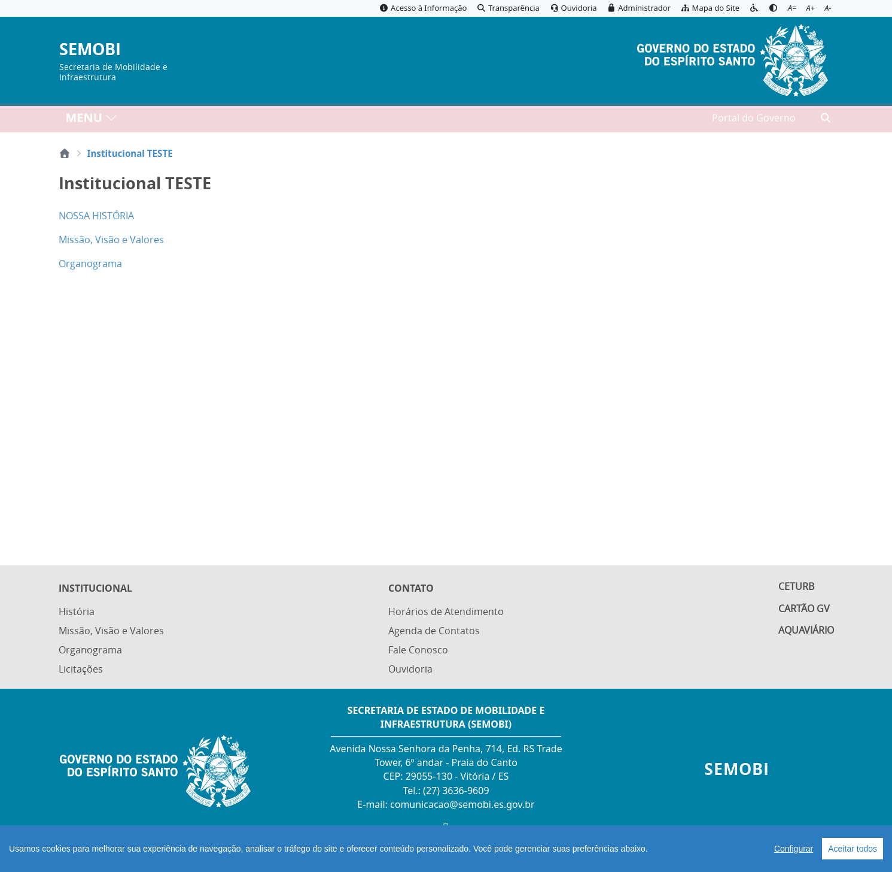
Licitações (81, 669)
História (77, 613)
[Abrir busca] (825, 120)
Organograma (90, 263)
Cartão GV (804, 612)
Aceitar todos (852, 848)
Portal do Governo (754, 120)
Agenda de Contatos (434, 631)
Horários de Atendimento (446, 613)
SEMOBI (90, 49)
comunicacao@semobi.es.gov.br (462, 804)
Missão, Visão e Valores (111, 239)
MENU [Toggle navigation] (92, 120)
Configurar (793, 848)
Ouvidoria (410, 669)
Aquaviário (806, 634)
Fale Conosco (418, 650)
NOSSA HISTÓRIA (96, 215)
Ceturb (796, 590)
